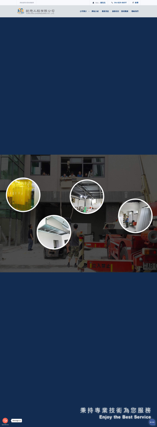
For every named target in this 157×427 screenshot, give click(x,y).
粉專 (136, 3)
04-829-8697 (120, 3)
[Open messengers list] (5, 420)
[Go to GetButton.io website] (5, 424)
